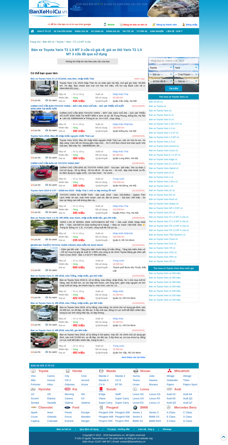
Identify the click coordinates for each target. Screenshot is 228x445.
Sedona (85, 402)
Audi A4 (187, 394)
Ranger (85, 420)
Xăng (75, 97)
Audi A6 (171, 398)
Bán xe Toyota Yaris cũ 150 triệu (165, 295)
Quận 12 (117, 298)
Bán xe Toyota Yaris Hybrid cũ (163, 168)
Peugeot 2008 (105, 421)
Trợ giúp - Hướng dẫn (118, 429)
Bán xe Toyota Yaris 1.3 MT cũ (164, 137)
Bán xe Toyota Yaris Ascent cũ (164, 146)
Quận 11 (117, 325)
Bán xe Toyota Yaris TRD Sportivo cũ (167, 234)
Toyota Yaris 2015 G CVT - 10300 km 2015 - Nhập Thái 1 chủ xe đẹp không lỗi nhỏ (73, 190)
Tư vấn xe (141, 31)
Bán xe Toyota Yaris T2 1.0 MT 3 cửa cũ (168, 217)
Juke (152, 375)
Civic (84, 375)
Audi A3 (171, 394)
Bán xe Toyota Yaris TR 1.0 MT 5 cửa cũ (169, 230)
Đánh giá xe (113, 31)
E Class (171, 416)
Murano (153, 384)
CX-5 (118, 380)
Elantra (51, 398)
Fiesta (68, 412)
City (67, 375)
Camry (51, 375)
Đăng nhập (191, 24)
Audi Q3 (187, 398)
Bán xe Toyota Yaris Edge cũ (163, 159)
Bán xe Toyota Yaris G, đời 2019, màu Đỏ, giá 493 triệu (59, 330)
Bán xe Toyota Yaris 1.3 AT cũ (163, 132)
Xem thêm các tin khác (133, 357)
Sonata (35, 402)
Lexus (144, 389)
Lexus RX (154, 398)
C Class (187, 412)
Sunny (136, 375)
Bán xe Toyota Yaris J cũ (161, 177)
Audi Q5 (171, 402)
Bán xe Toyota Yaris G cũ (161, 119)
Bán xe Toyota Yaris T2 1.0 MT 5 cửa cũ (168, 221)
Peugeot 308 (122, 412)
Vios (33, 375)
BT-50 (118, 384)
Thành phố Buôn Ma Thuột (127, 267)
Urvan (136, 384)
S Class (171, 420)
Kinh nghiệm (157, 31)
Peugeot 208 (106, 412)
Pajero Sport (190, 384)
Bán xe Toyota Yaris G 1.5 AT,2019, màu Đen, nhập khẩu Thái (62, 78)
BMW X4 (138, 420)
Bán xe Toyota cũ (157, 106)
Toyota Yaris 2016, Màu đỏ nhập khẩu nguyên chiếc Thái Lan (62, 136)
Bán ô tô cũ (44, 31)
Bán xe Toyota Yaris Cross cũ (163, 150)
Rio (83, 394)
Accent (35, 398)
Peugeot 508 (122, 416)
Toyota (43, 371)
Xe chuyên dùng (63, 31)
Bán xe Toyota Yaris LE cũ (162, 190)
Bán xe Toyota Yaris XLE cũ (162, 243)
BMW (144, 407)
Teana (136, 380)
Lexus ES (138, 402)
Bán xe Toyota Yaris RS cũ (162, 195)
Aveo (50, 412)
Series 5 (137, 416)
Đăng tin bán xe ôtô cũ (135, 24)
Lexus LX (154, 402)
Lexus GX (138, 398)
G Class (187, 420)
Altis (33, 380)
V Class (187, 416)
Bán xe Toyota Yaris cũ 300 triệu (165, 282)
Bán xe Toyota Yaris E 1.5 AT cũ (164, 155)
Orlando (51, 416)
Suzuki (111, 389)
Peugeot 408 (106, 416)
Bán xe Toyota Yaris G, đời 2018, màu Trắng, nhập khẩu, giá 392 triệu (67, 303)
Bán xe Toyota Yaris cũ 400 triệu (165, 273)
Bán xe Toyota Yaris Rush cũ (163, 199)
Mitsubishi (181, 371)
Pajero (170, 384)
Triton (186, 380)
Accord (85, 380)
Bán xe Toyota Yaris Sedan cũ (163, 203)
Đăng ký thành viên (167, 24)
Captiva (35, 420)
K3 (82, 398)
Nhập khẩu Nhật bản (123, 124)
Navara (153, 380)
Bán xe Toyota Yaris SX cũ (162, 212)
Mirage (170, 375)
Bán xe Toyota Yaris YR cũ (162, 248)
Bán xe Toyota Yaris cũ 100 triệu (165, 300)
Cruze (34, 416)
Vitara (102, 398)
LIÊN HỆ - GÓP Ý (174, 31)
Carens (69, 398)
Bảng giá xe (81, 31)
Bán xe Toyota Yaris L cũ (161, 186)
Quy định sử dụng (89, 429)
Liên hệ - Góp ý (146, 429)
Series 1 (137, 412)
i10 (32, 394)
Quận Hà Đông (120, 185)
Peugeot (112, 407)
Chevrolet (45, 407)
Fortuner (35, 384)
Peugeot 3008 (122, 421)
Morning (69, 394)
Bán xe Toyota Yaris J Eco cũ (163, 181)
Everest (69, 420)
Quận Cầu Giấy (121, 101)
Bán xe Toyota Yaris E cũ (161, 115)
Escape (85, 412)
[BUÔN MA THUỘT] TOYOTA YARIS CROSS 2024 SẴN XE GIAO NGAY (67, 245)
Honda (77, 371)
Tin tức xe (128, 31)
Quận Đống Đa (120, 131)
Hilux (50, 384)
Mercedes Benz (185, 407)
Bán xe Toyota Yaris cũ (160, 110)
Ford (75, 407)
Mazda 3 (120, 375)
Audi (177, 389)
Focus (68, 416)
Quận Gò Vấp (120, 352)
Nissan (145, 371)
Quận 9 (116, 240)
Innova (51, 380)
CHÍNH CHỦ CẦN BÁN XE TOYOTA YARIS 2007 (55, 163)
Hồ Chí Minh (127, 240)
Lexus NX (138, 394)
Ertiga (102, 394)
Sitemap (167, 429)
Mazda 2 (104, 375)
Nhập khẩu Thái (120, 94)
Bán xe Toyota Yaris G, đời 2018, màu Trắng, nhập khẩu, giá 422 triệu (67, 276)
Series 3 (154, 412)
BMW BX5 (155, 420)
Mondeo (85, 416)
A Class (171, 412)
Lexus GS (154, 394)
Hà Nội (133, 101)
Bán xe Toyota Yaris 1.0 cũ (162, 128)
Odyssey (70, 384)
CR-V (68, 380)
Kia (74, 389)
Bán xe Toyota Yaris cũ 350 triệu (165, 277)
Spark (34, 412)
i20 (49, 394)
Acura (84, 384)
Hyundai (44, 389)
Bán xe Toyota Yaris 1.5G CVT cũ (165, 124)
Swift (118, 394)
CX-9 (101, 384)
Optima (69, 402)
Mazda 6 (104, 380)
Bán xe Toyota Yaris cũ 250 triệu (165, 286)
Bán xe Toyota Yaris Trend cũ (163, 239)
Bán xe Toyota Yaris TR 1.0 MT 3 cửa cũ (169, 226)
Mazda (111, 371)
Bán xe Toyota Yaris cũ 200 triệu (165, 291)
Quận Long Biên (121, 158)
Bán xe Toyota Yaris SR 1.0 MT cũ (166, 208)
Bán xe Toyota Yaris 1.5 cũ (162, 141)
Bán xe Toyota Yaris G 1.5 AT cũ (165, 163)
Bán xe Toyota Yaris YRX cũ (163, 257)
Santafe (51, 402)
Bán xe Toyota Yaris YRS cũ (163, 252)
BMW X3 (154, 416)
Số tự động (78, 94)
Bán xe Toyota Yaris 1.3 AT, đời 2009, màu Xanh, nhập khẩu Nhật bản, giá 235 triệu (73, 218)
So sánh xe (97, 31)
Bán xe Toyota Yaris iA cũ (161, 172)
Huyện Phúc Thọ (121, 213)
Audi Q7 (187, 402)
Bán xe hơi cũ (156, 101)
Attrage (187, 375)
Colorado (52, 420)
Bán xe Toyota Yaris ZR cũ (162, 261)
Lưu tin (37, 100)
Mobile (111, 24)
